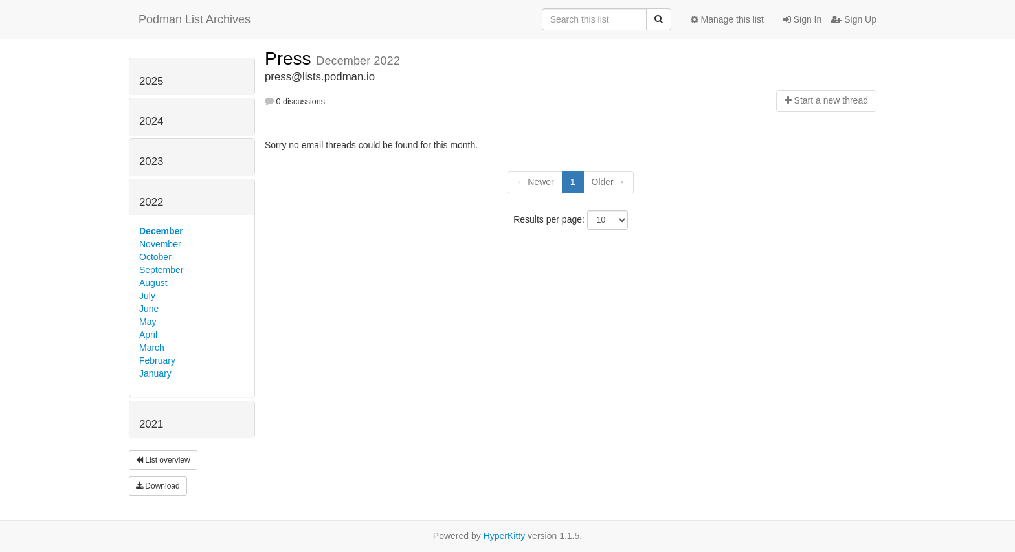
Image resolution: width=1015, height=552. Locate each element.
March (151, 347)
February (157, 360)
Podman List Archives (195, 19)
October (155, 257)
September (161, 270)
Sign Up (853, 19)
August (153, 283)
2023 (151, 161)
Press (290, 59)
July (147, 296)
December (161, 231)
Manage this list (727, 19)
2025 (151, 81)
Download (158, 486)
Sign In (802, 19)
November (160, 244)
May (147, 321)
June (149, 309)
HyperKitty (505, 536)
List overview (163, 460)
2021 (151, 424)
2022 (151, 202)
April (148, 334)
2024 (151, 121)
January (155, 373)
